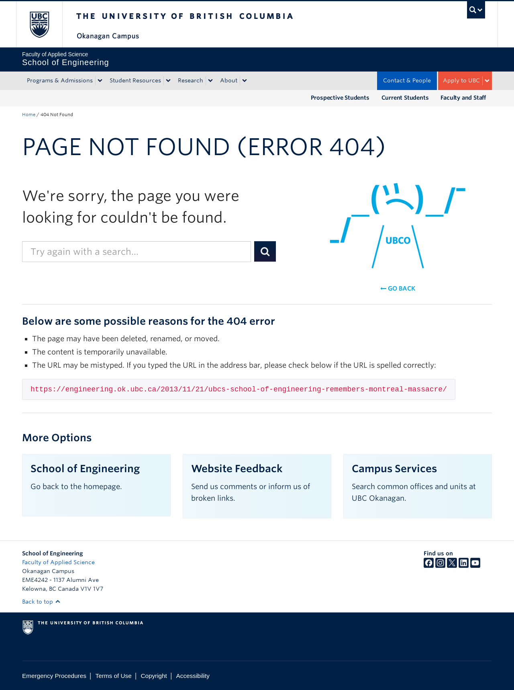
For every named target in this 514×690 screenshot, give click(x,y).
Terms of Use (114, 675)
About (228, 80)
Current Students (405, 97)
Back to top (41, 601)
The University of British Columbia (39, 24)
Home (28, 114)
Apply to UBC (461, 80)
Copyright (154, 675)
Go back (397, 288)
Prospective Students (340, 97)
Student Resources (135, 80)
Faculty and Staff (463, 97)
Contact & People (407, 80)
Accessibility (193, 675)
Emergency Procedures (54, 675)
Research (190, 80)
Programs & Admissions (60, 80)
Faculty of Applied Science (58, 562)
